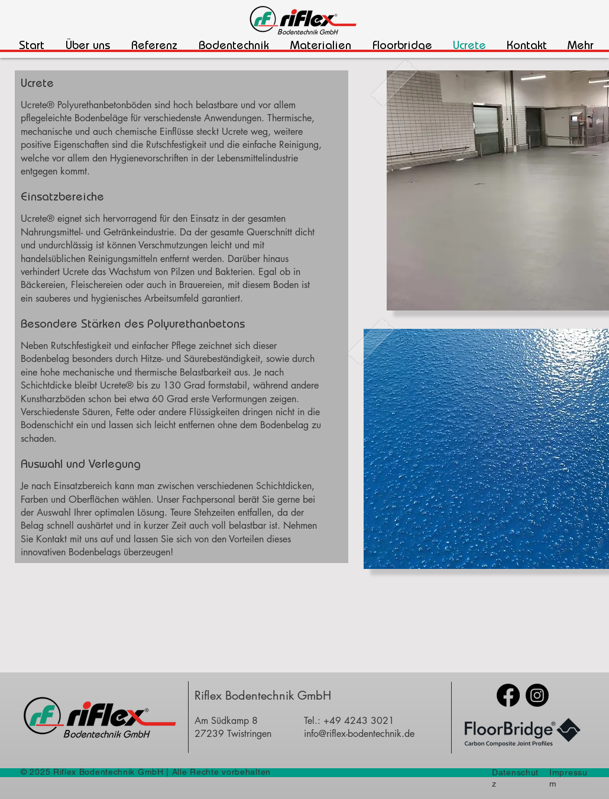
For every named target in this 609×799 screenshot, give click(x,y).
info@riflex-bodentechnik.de (359, 733)
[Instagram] (537, 695)
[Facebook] (508, 695)
